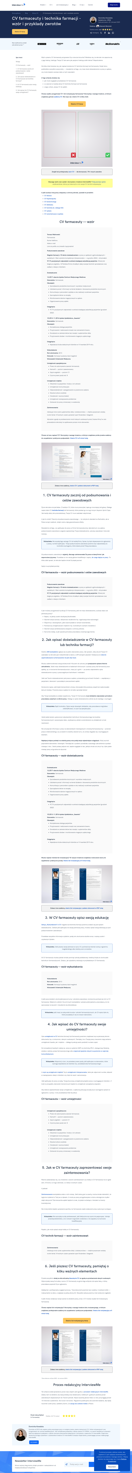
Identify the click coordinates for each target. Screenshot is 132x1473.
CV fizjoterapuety (50, 199)
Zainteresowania (46, 1194)
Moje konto (114, 5)
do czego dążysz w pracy (100, 557)
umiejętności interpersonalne (77, 1072)
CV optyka (47, 211)
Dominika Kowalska (36, 1427)
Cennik (90, 5)
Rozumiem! (112, 1467)
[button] (66, 44)
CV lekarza (48, 196)
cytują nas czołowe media (78, 1404)
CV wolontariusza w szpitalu (53, 214)
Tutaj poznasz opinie (99, 182)
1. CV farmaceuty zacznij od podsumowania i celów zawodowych (25, 71)
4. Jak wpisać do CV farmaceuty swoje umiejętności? (26, 91)
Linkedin (34, 1442)
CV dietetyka (48, 205)
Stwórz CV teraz (20, 32)
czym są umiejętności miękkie (53, 1072)
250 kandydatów (52, 652)
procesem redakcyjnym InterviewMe (96, 1392)
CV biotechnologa (50, 202)
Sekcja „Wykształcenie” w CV (51, 925)
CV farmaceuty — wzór (23, 65)
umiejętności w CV (51, 1036)
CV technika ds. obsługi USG (53, 208)
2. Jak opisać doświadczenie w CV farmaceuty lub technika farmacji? (25, 79)
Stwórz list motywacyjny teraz (77, 1321)
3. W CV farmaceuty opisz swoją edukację (26, 85)
